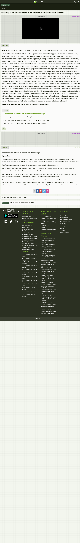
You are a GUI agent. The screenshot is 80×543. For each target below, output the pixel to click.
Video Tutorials (63, 216)
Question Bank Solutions (66, 219)
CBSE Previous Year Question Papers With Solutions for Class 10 (48, 257)
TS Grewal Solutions (27, 242)
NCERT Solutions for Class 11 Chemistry (29, 277)
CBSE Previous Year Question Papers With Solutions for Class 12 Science (48, 251)
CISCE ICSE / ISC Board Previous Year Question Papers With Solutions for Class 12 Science (48, 305)
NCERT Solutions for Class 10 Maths (29, 284)
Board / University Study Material (48, 212)
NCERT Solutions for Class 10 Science (29, 288)
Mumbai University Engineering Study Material (48, 230)
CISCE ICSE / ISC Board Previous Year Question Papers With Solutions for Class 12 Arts (48, 290)
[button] (40, 28)
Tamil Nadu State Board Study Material (48, 222)
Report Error (5, 203)
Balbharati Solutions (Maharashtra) (27, 226)
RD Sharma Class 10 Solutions (29, 236)
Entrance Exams (64, 214)
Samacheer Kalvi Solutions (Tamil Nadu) (28, 230)
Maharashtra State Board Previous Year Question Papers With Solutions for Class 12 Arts (48, 263)
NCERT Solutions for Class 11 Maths (29, 270)
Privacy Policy (63, 223)
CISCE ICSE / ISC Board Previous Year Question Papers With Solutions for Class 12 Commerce (48, 298)
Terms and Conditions (65, 225)
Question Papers (64, 217)
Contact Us (62, 226)
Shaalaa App (63, 230)
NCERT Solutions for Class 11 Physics (29, 273)
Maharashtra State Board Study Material (48, 219)
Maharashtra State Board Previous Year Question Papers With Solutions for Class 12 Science (48, 278)
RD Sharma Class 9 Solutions (29, 238)
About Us (62, 228)
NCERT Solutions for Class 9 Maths (29, 291)
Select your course (5, 5)
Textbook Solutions (28, 223)
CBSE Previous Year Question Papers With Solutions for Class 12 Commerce (48, 246)
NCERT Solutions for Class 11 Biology (29, 281)
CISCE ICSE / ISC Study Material (46, 226)
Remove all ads (76, 16)
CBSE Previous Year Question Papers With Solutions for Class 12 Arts (48, 240)
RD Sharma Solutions (27, 234)
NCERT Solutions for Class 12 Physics (29, 259)
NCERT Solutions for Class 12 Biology (29, 266)
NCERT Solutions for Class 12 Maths (29, 255)
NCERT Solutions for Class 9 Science (29, 295)
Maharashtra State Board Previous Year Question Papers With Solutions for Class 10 (48, 284)
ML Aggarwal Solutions (28, 249)
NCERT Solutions (26, 232)
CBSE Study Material (46, 216)
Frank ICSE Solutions (27, 247)
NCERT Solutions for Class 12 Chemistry (29, 262)
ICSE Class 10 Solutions (28, 243)
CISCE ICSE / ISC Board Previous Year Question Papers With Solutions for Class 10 (48, 311)
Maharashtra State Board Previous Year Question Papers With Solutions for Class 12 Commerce (48, 270)
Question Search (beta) (65, 221)
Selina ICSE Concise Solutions (29, 245)
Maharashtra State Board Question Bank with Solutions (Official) (29, 218)
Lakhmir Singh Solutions (28, 240)
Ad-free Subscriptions (65, 232)
